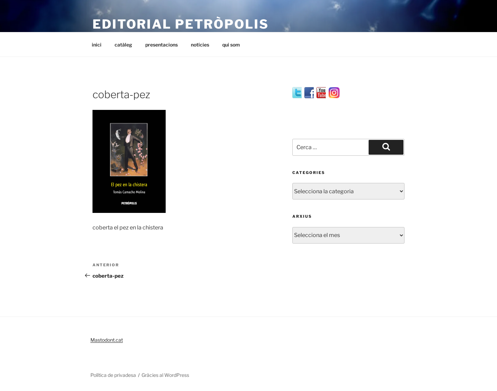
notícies (200, 45)
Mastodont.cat (106, 340)
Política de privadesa (113, 375)
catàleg (123, 45)
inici (96, 45)
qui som (231, 45)
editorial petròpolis (180, 24)
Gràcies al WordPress (165, 375)
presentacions (161, 45)
